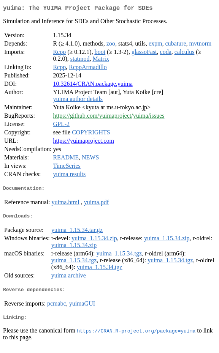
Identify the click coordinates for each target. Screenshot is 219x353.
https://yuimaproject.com (83, 142)
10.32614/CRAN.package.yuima (92, 85)
